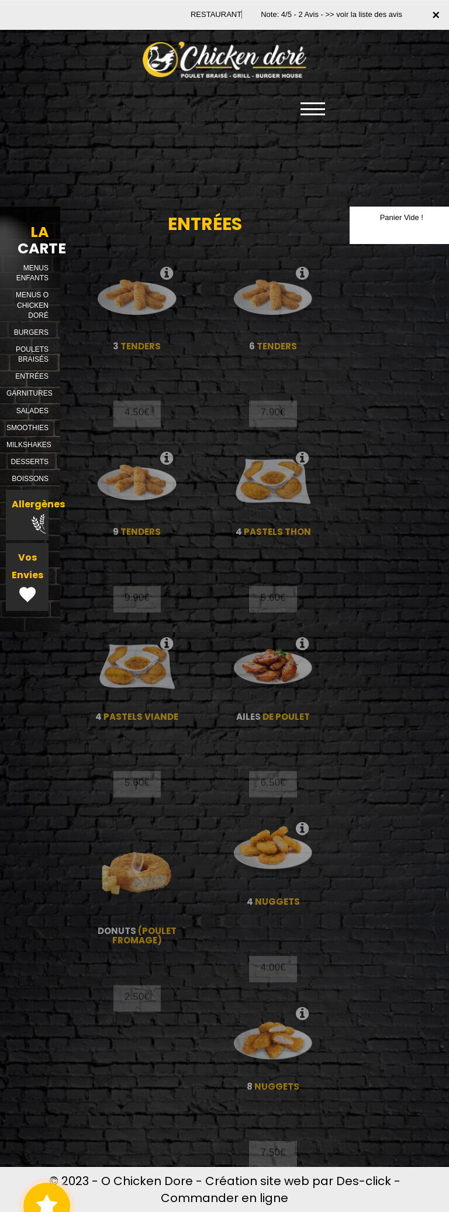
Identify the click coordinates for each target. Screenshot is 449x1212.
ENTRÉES (32, 376)
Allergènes (38, 515)
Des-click (363, 1181)
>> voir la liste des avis (363, 14)
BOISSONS (30, 479)
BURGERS (31, 332)
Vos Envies (27, 578)
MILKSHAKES (28, 445)
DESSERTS (30, 462)
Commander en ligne (224, 1198)
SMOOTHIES (27, 428)
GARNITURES (29, 393)
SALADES (32, 411)
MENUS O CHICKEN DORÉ (32, 305)
